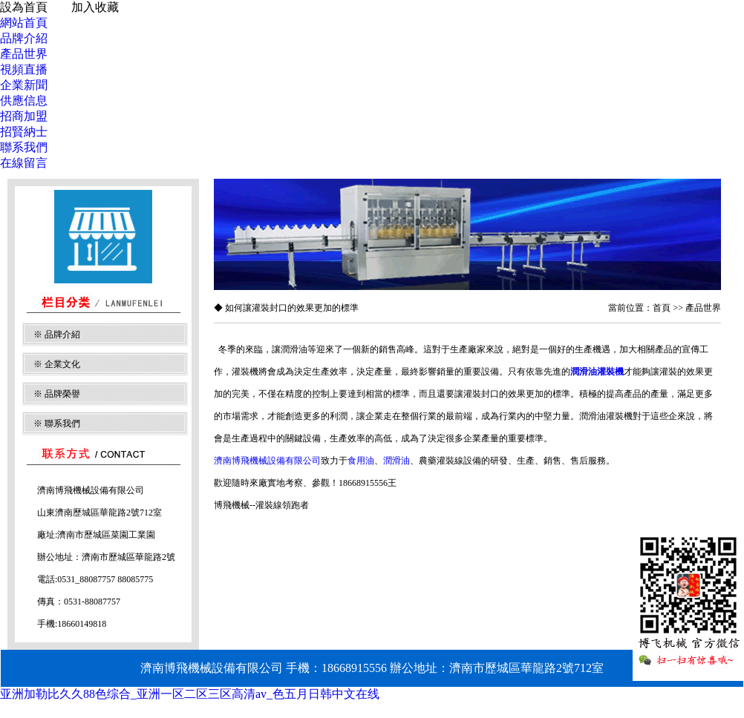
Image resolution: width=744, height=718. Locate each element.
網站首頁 (24, 22)
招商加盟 (24, 116)
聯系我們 (24, 147)
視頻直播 (24, 69)
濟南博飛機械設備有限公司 (267, 460)
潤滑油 (396, 460)
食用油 (360, 460)
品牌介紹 (24, 38)
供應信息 (24, 100)
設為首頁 (24, 7)
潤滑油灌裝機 (597, 371)
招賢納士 (24, 131)
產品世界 (24, 53)
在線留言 (24, 163)
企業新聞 (24, 85)
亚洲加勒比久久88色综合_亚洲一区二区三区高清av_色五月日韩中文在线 (189, 694)
